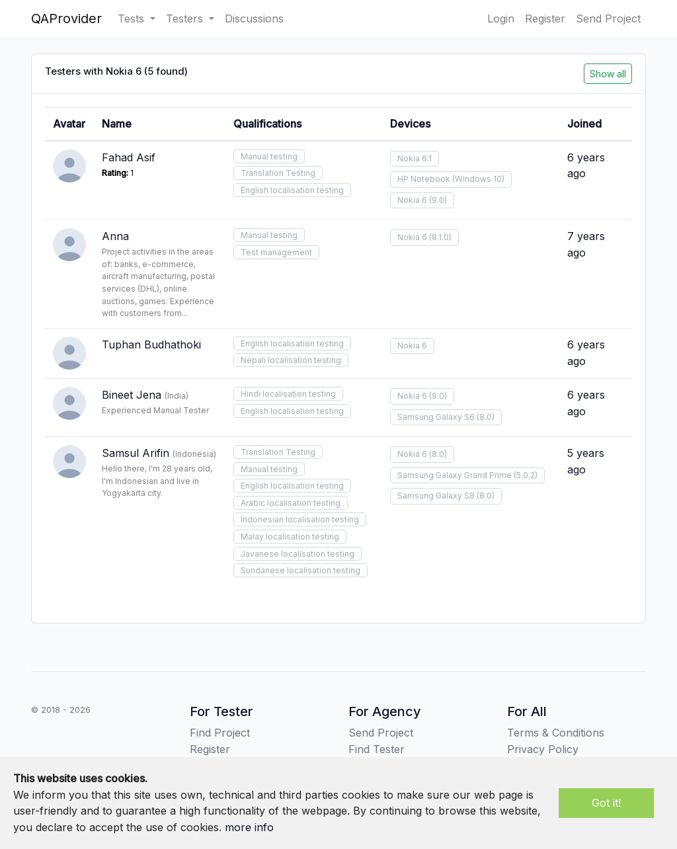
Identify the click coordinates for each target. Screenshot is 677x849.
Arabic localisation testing (290, 503)
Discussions (254, 18)
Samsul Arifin (135, 453)
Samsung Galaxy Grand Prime (454, 475)
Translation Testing (278, 173)
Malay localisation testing (290, 537)
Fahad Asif (128, 157)
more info (249, 827)
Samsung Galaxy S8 (436, 496)
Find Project (220, 732)
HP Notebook (423, 179)
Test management (276, 252)
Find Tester (376, 749)
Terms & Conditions (555, 732)
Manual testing (269, 156)
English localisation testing (292, 190)
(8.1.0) (440, 237)
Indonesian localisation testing (300, 519)
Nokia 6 (412, 200)
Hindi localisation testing (288, 394)
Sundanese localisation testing (300, 570)
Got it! (606, 802)
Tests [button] (132, 18)
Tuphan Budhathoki (151, 344)
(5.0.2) (526, 475)
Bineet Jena (131, 394)
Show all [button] (608, 73)
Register (545, 18)
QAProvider (66, 18)
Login (500, 18)
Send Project (608, 18)
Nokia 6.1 (414, 158)
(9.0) (438, 200)
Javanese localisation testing (297, 554)
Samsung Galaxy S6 (436, 417)
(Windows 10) (478, 179)
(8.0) (486, 417)
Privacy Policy (542, 749)
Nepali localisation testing (291, 360)
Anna (115, 236)
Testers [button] (186, 18)
